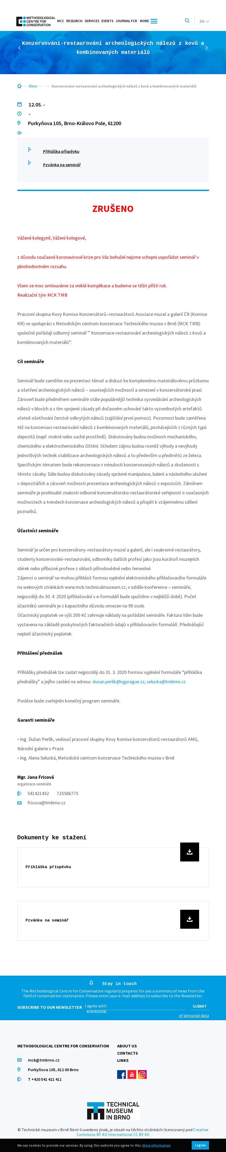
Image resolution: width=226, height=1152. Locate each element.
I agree (200, 1145)
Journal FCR (126, 21)
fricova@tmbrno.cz (46, 803)
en (204, 21)
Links (123, 1060)
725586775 (67, 793)
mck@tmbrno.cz (44, 1060)
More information (156, 1145)
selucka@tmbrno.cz (166, 681)
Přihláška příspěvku (61, 151)
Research (74, 21)
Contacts (127, 1053)
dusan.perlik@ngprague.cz (118, 681)
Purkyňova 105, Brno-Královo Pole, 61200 (74, 123)
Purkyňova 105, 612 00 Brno (53, 1069)
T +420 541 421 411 (45, 1079)
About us (127, 1045)
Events (107, 21)
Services (92, 21)
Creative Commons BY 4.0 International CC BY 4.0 (142, 1132)
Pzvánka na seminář (62, 164)
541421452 (38, 793)
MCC (60, 21)
